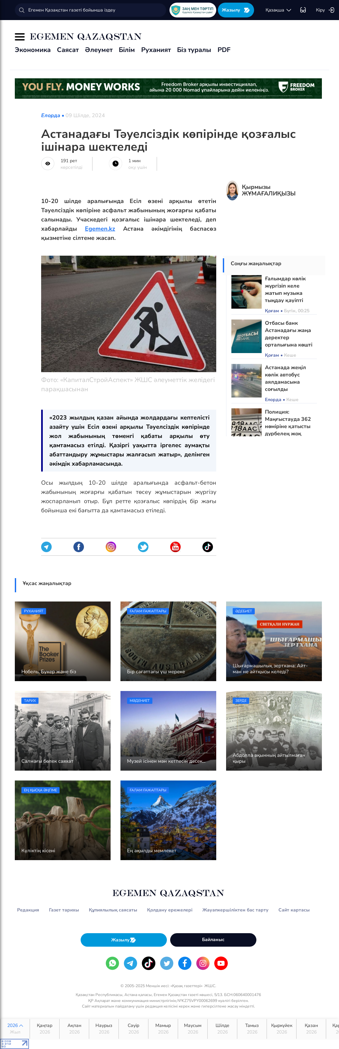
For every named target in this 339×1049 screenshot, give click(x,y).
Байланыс (213, 939)
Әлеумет (99, 49)
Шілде (222, 1029)
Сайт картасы (294, 910)
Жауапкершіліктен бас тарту (235, 910)
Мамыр (163, 1029)
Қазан (311, 1029)
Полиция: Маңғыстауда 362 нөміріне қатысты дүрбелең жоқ (288, 422)
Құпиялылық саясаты (113, 910)
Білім (127, 49)
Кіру (325, 10)
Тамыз (252, 1029)
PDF (224, 49)
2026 (15, 1029)
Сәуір (133, 1029)
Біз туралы (194, 49)
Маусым (192, 1029)
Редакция (28, 910)
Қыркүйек (281, 1029)
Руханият (156, 49)
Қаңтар (44, 1029)
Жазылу (236, 10)
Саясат (68, 49)
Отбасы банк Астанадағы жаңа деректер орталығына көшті (288, 334)
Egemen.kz (100, 229)
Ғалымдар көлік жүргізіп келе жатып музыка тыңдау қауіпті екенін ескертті (285, 293)
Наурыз (103, 1029)
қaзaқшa (279, 10)
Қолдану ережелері (170, 910)
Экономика (33, 49)
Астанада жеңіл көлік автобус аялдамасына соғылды (285, 378)
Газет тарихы (64, 910)
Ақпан (74, 1029)
